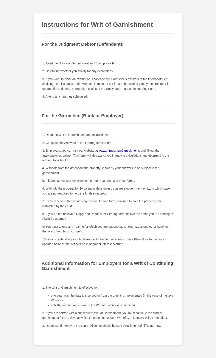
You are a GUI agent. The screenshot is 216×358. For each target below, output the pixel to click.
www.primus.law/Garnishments (119, 150)
